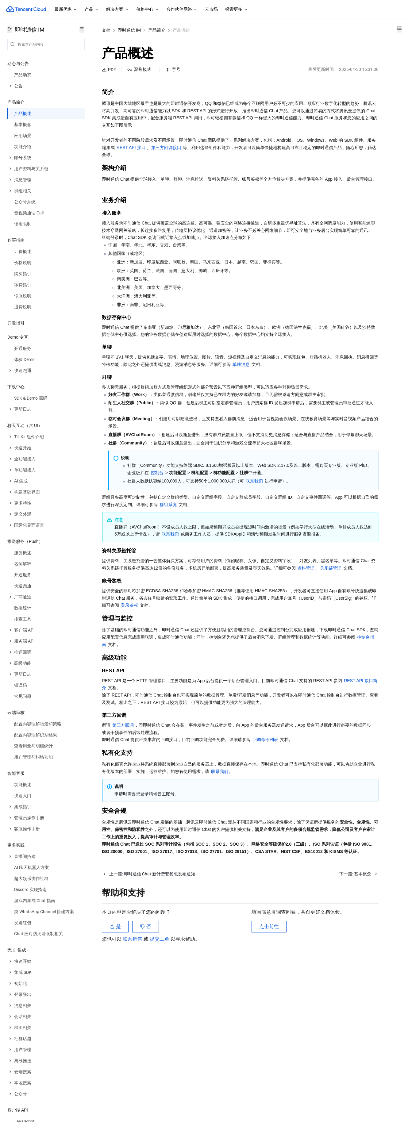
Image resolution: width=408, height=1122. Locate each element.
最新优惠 (66, 9)
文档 (106, 30)
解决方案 (117, 9)
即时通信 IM (129, 30)
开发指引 (16, 323)
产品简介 (156, 30)
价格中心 (147, 9)
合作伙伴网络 (182, 9)
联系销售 (133, 1091)
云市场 (211, 9)
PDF (109, 69)
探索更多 (236, 9)
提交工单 (160, 1091)
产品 (92, 9)
